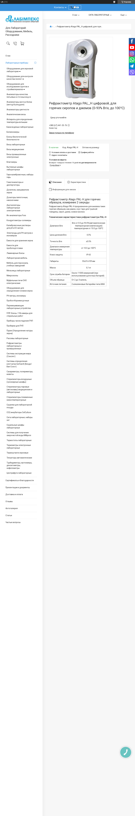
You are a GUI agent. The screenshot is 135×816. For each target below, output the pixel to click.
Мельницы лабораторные (18, 270)
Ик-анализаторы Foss (16, 215)
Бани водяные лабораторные (20, 127)
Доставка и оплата (14, 494)
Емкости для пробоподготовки (15, 246)
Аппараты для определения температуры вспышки (19, 120)
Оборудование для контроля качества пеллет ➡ (20, 77)
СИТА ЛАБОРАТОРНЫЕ (99, 15)
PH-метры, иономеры (16, 296)
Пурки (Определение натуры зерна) (20, 331)
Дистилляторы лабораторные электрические (13, 208)
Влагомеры (12, 162)
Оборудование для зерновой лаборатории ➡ (20, 70)
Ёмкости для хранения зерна (20, 240)
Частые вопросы (13, 522)
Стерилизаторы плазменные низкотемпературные (20, 398)
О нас (8, 56)
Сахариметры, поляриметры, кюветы (20, 372)
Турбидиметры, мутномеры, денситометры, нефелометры (19, 465)
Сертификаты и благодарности (20, 480)
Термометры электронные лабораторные (19, 446)
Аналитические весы (16, 114)
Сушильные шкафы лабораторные (15, 426)
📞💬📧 (75, 7)
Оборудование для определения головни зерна (20, 289)
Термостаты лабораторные (19, 440)
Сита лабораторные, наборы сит (20, 418)
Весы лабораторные (16, 144)
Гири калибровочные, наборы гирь (20, 175)
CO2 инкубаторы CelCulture (19, 412)
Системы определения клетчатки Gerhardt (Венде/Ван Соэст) (19, 364)
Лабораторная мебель (17, 258)
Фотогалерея (12, 508)
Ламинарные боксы (15, 253)
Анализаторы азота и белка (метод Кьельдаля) (19, 103)
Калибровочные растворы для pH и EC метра (19, 226)
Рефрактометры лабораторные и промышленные (14, 346)
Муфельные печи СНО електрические (17, 281)
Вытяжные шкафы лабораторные (15, 168)
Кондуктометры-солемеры (19, 220)
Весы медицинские (15, 149)
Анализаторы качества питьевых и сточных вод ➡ (19, 95)
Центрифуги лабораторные (19, 473)
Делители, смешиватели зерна (18, 191)
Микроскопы (12, 275)
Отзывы (9, 501)
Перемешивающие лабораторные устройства (19, 306)
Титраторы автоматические (19, 458)
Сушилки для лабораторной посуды (19, 406)
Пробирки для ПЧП (15, 326)
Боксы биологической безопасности (16, 138)
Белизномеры (13, 132)
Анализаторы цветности (18, 109)
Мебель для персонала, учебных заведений (17, 264)
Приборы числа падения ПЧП (20, 321)
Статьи (9, 515)
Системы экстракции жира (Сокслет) (19, 354)
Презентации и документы (18, 487)
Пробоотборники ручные (18, 300)
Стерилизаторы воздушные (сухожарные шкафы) (19, 380)
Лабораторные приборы (17, 63)
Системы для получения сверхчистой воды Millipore (19, 433)
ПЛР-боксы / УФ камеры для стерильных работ (19, 314)
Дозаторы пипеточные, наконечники (17, 198)
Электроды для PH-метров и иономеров (20, 234)
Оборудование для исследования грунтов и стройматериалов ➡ (18, 86)
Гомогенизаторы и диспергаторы (15, 183)
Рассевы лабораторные (17, 338)
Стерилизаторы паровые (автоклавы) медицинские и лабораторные (19, 389)
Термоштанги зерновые (17, 453)
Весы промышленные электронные (16, 155)
